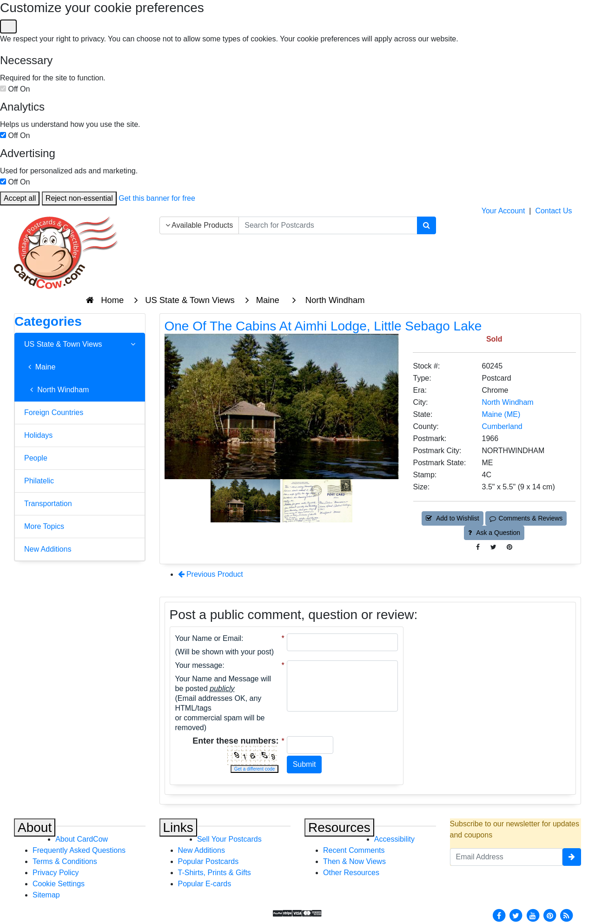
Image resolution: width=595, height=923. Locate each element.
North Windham (56, 390)
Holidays (38, 435)
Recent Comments (354, 850)
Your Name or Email (208, 638)
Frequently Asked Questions (79, 850)
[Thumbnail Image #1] (246, 500)
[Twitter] (516, 915)
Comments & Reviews (525, 518)
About (35, 827)
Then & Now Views (354, 861)
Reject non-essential (79, 198)
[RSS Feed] (566, 915)
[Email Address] (506, 857)
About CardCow (81, 839)
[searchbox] (327, 225)
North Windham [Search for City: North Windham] (508, 402)
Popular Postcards (208, 861)
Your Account (503, 211)
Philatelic (39, 481)
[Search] (426, 225)
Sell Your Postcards (229, 839)
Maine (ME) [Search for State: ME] (501, 414)
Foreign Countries (53, 412)
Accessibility (394, 839)
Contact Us (553, 211)
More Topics (44, 526)
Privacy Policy (56, 873)
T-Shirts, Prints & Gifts (214, 873)
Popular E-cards (204, 884)
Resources (339, 827)
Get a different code (254, 768)
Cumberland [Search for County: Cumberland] (502, 426)
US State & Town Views (79, 344)
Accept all (20, 198)
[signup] (571, 857)
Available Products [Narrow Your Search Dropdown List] (199, 225)
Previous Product (210, 574)
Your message (199, 665)
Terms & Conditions (65, 861)
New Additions (47, 549)
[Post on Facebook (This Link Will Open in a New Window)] (478, 547)
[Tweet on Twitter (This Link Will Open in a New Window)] (493, 547)
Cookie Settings (59, 884)
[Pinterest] (549, 915)
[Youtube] (532, 915)
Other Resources (351, 873)
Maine (39, 367)
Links (178, 827)
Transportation (48, 504)
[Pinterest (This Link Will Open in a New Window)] (509, 547)
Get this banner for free (157, 198)
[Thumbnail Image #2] (317, 500)
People (35, 458)
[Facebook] (498, 915)
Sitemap (46, 895)
